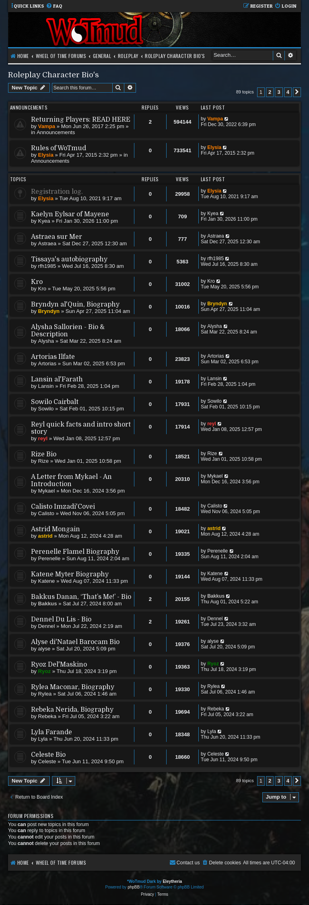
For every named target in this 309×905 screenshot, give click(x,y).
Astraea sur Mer (56, 236)
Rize (43, 461)
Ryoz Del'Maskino (59, 664)
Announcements (56, 132)
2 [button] (269, 92)
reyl (42, 438)
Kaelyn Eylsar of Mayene (70, 214)
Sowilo (46, 409)
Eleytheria (172, 881)
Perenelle (49, 558)
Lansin (46, 386)
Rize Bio (43, 454)
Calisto (46, 513)
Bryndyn (49, 311)
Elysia (46, 155)
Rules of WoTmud (58, 148)
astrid (45, 536)
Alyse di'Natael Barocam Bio (75, 642)
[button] (297, 92)
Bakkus (47, 604)
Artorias (47, 363)
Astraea (47, 243)
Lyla (43, 739)
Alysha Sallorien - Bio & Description (68, 330)
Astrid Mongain (55, 529)
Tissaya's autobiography (69, 259)
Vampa (47, 126)
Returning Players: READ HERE (80, 119)
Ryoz (44, 671)
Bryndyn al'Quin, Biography (75, 304)
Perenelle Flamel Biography (75, 551)
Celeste (47, 761)
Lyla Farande (51, 732)
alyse (44, 649)
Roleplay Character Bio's (53, 74)
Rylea (45, 694)
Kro (37, 282)
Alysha (46, 341)
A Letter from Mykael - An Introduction (71, 480)
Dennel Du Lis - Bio (61, 619)
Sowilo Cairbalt (54, 402)
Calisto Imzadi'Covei (63, 506)
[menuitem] (54, 6)
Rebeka (47, 716)
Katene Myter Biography (70, 574)
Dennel (46, 626)
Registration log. (57, 191)
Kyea (44, 221)
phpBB (134, 887)
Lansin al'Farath (57, 379)
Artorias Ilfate (53, 356)
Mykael (46, 491)
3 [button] (278, 92)
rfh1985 (47, 266)
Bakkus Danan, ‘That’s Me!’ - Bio (81, 597)
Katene (46, 581)
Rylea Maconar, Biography (72, 687)
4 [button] (287, 92)
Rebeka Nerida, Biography (72, 709)
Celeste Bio (48, 754)
